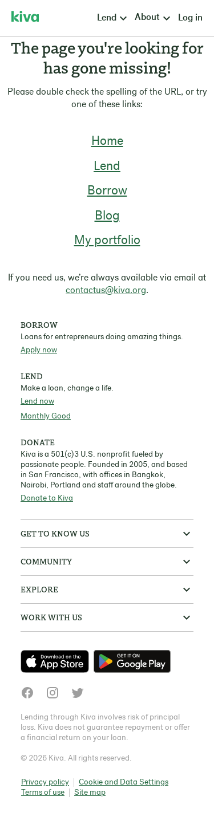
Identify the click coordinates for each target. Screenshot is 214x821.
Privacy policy (45, 782)
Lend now (37, 401)
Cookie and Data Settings (123, 782)
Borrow (107, 191)
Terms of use (42, 793)
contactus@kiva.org (106, 290)
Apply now (39, 350)
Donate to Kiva (47, 498)
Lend (107, 166)
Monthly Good (46, 416)
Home (107, 141)
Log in (190, 18)
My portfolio (107, 240)
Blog (107, 216)
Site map (90, 793)
